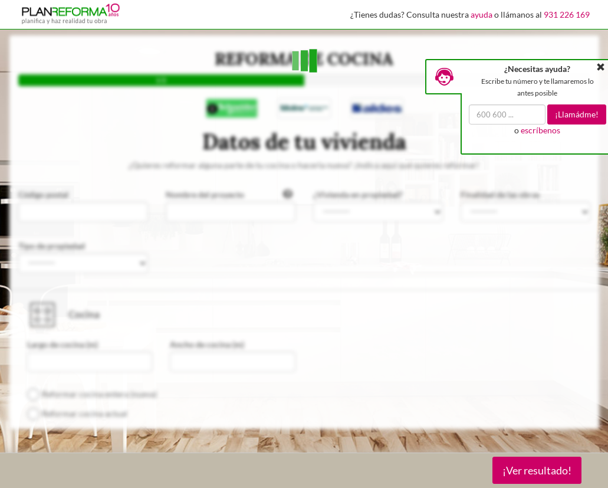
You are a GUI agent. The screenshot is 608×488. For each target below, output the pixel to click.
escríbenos (540, 130)
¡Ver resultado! (536, 470)
